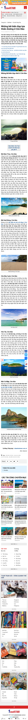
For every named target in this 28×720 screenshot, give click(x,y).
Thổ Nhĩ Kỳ (4, 667)
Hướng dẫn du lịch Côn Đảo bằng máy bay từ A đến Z (20, 523)
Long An (4, 563)
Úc (2, 636)
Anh (3, 661)
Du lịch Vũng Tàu (17, 22)
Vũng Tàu (5, 565)
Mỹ (3, 693)
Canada (4, 692)
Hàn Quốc (16, 630)
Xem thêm (14, 609)
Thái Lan (4, 600)
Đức (3, 663)
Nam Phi (4, 695)
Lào (15, 603)
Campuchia (5, 603)
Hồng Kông (16, 632)
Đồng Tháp (18, 554)
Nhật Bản (4, 630)
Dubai (3, 634)
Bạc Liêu (3, 550)
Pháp (15, 661)
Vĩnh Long (5, 558)
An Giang (16, 548)
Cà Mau (16, 550)
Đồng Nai (18, 563)
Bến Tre (4, 556)
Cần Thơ (18, 560)
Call (4, 718)
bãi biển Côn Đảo (9, 455)
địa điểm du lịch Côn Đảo (14, 457)
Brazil (15, 692)
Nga (15, 665)
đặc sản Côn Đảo (11, 15)
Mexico (15, 695)
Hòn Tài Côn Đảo (4, 457)
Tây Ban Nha (17, 667)
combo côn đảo (8, 14)
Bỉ (2, 665)
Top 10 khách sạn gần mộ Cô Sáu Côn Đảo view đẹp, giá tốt (7, 507)
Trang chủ (3, 22)
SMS (11, 718)
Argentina (4, 697)
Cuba (15, 693)
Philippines (16, 605)
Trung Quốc (5, 632)
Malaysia (4, 602)
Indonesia (16, 602)
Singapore (16, 600)
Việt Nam (9, 22)
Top (25, 718)
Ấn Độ (15, 636)
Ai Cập (15, 697)
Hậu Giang (18, 558)
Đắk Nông (18, 565)
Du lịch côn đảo (17, 455)
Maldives (4, 605)
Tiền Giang (5, 554)
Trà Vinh (18, 556)
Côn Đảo (6, 470)
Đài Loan (16, 634)
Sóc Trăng (5, 560)
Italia (15, 663)
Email (18, 718)
